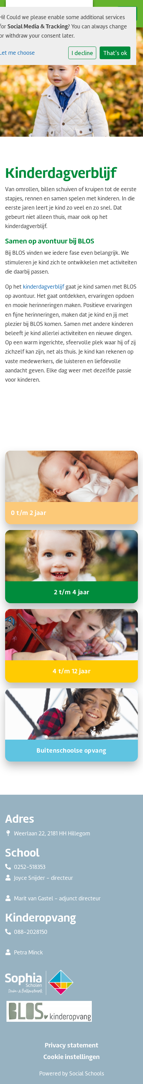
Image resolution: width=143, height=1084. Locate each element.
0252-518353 (29, 867)
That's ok (115, 53)
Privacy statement (71, 1045)
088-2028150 (30, 932)
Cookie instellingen (71, 1057)
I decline (82, 53)
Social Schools (86, 1073)
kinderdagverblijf (43, 286)
